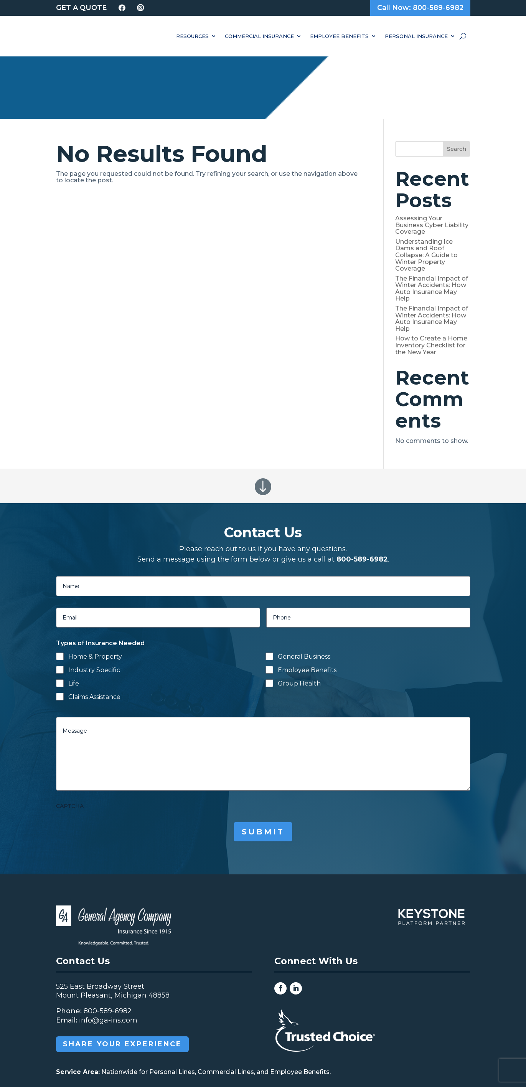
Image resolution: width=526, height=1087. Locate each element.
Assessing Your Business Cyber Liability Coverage (431, 162)
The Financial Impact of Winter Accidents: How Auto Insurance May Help (431, 226)
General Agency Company (176, 1058)
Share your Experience (122, 982)
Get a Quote (81, 7)
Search (456, 86)
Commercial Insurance (259, 36)
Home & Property (95, 594)
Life (73, 620)
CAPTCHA (70, 743)
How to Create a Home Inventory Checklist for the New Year (431, 283)
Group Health (299, 620)
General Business (304, 594)
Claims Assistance (94, 634)
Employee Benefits (339, 36)
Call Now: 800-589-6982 (420, 7)
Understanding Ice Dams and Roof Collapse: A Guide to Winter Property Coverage (426, 192)
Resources (192, 36)
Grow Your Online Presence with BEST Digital (380, 1058)
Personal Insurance (416, 36)
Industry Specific (94, 607)
